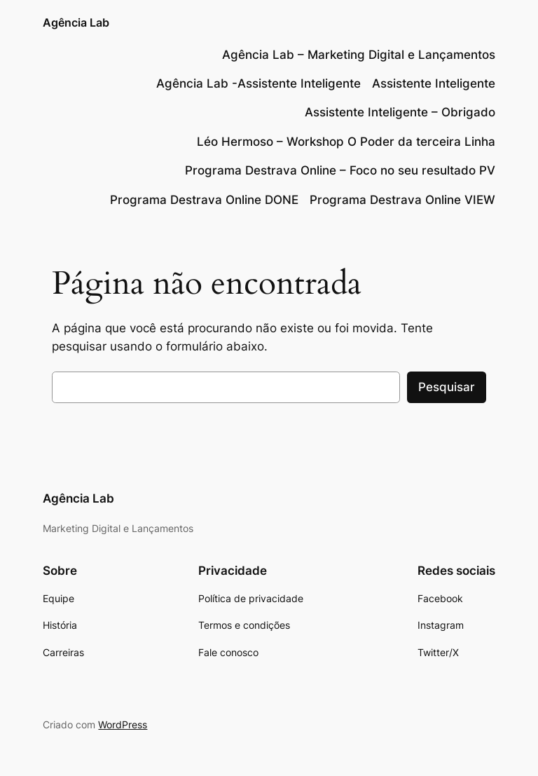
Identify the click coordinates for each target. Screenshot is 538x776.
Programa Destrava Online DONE (204, 200)
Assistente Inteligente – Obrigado (400, 112)
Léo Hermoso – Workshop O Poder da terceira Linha (346, 142)
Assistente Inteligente (433, 83)
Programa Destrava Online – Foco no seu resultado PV (340, 170)
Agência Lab (76, 22)
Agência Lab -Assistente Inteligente (258, 83)
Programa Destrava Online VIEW (402, 200)
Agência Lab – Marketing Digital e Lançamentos (358, 55)
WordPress (122, 724)
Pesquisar (446, 387)
